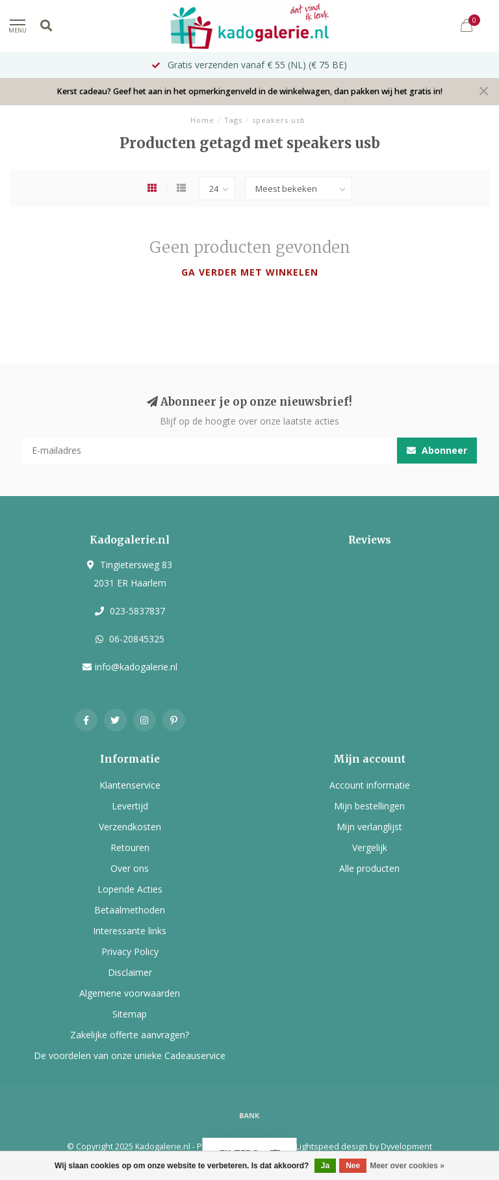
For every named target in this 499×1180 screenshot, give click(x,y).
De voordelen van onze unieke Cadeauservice (129, 1055)
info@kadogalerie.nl (136, 667)
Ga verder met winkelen (249, 272)
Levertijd (130, 806)
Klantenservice (129, 785)
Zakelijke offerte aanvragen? (129, 1035)
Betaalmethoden (129, 910)
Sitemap (129, 1014)
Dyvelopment (406, 1146)
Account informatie (369, 785)
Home (202, 120)
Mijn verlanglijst (369, 826)
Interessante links (129, 930)
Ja (325, 1165)
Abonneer (437, 450)
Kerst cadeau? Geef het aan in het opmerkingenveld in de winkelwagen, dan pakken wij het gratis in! (249, 91)
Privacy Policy (130, 951)
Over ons (129, 868)
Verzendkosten (130, 826)
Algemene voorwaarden (129, 993)
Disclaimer (130, 972)
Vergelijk (369, 847)
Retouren (129, 847)
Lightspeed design (332, 1146)
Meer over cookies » (407, 1165)
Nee (353, 1165)
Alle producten (369, 868)
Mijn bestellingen (369, 806)
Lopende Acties (129, 889)
